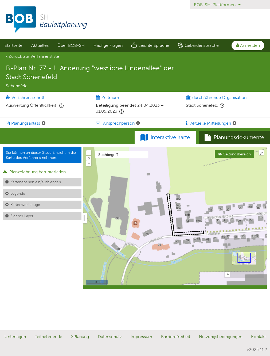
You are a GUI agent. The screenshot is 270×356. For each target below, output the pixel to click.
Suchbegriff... (109, 154)
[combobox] (121, 154)
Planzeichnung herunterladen (34, 172)
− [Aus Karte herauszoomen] (89, 163)
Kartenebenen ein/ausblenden (35, 182)
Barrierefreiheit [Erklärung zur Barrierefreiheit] (175, 336)
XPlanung (80, 336)
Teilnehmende (48, 336)
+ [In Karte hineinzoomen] (89, 153)
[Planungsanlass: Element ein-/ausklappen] (43, 123)
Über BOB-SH (71, 45)
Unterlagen (15, 336)
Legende (17, 193)
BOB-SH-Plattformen (217, 4)
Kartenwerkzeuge (25, 204)
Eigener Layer (21, 216)
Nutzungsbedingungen (220, 336)
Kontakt (258, 336)
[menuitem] (13, 45)
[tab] (234, 137)
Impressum (141, 336)
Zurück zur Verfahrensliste (32, 56)
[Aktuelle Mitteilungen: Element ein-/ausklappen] (234, 123)
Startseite (13, 45)
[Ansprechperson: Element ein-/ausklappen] (138, 123)
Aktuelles (40, 45)
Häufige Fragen (108, 45)
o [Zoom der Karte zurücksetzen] (89, 158)
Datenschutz (110, 336)
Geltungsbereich (234, 154)
